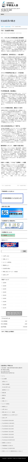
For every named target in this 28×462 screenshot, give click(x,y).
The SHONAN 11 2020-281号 (8, 423)
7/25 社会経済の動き (22, 185)
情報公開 (4, 392)
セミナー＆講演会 (7, 262)
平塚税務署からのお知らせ (7, 445)
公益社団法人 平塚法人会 (12, 458)
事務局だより (6, 265)
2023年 (4, 289)
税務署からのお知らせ (6, 442)
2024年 (4, 285)
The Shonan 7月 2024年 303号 (8, 448)
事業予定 (4, 395)
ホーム (3, 376)
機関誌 (4, 398)
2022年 (4, 292)
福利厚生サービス (5, 389)
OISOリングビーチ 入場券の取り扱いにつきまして (12, 451)
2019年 (4, 301)
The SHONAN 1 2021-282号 (8, 434)
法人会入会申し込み (6, 387)
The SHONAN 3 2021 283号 (8, 426)
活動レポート (6, 259)
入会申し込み (6, 256)
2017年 (4, 307)
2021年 (4, 295)
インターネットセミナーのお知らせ (9, 247)
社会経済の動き (6, 268)
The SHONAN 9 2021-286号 (8, 437)
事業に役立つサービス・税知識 (10, 271)
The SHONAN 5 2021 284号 (8, 428)
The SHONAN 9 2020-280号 (8, 420)
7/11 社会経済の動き (6, 185)
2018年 (4, 304)
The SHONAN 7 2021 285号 (8, 431)
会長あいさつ (5, 381)
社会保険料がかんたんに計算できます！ (10, 414)
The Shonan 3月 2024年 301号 (8, 440)
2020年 (4, 298)
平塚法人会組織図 (5, 384)
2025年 (4, 282)
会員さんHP (6, 274)
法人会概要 (4, 378)
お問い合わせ (5, 409)
